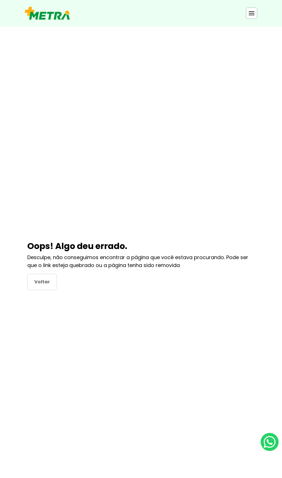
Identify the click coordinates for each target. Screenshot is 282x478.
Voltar (42, 282)
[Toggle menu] (251, 13)
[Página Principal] (47, 13)
